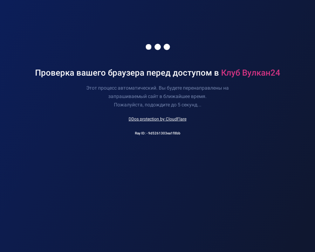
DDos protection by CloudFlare (157, 119)
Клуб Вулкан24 (250, 73)
